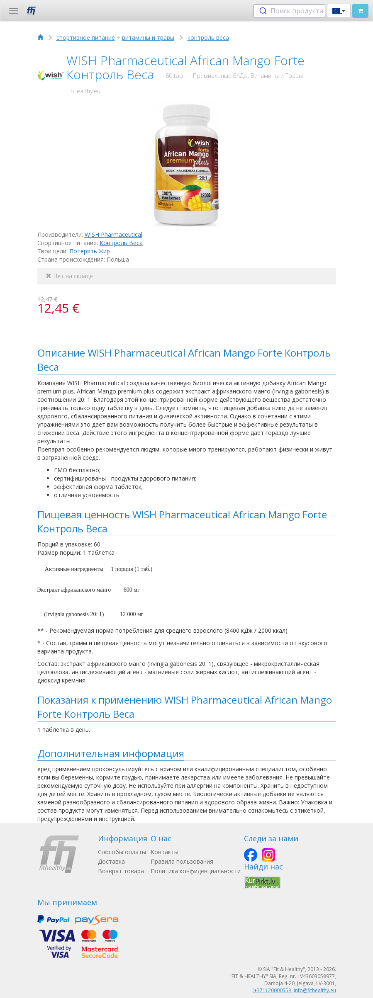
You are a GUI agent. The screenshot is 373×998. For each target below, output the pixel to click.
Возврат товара (121, 871)
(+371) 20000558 (271, 990)
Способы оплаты (122, 852)
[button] (339, 11)
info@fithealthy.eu (315, 990)
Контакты (164, 852)
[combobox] (289, 10)
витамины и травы (148, 37)
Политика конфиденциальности (196, 871)
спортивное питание (85, 37)
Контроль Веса (121, 243)
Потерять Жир (89, 251)
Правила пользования (182, 861)
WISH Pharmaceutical (113, 234)
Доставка (111, 861)
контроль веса (208, 37)
